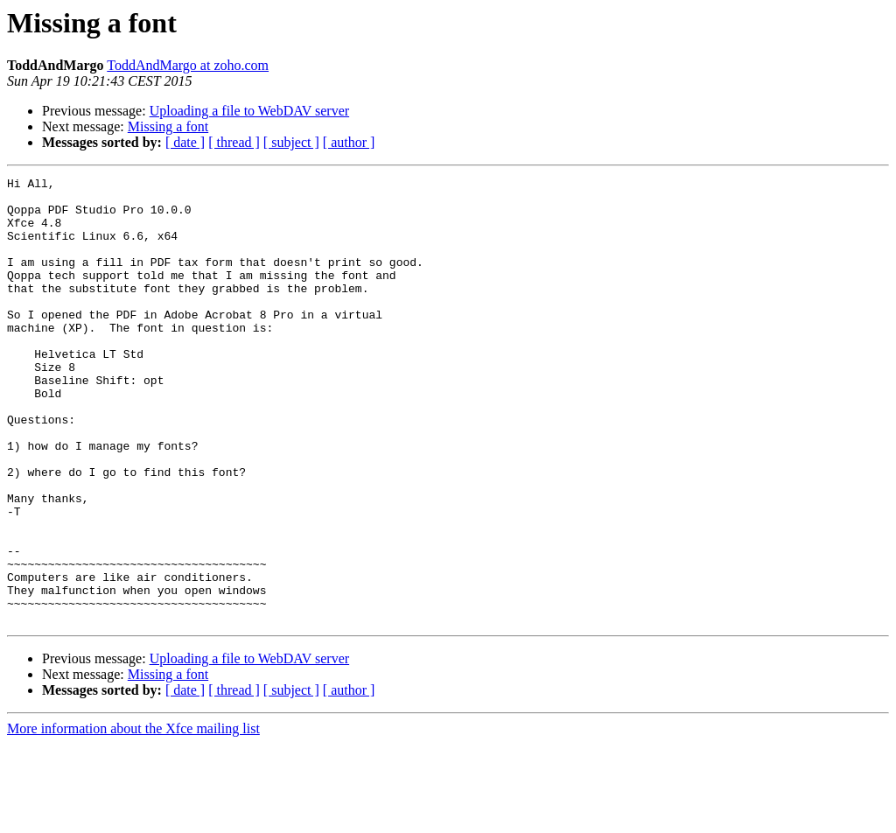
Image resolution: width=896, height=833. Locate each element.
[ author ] (349, 142)
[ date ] (185, 142)
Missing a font (168, 126)
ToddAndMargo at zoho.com (188, 65)
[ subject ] (291, 142)
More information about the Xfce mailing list (133, 817)
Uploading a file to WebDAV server (249, 110)
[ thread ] (234, 142)
